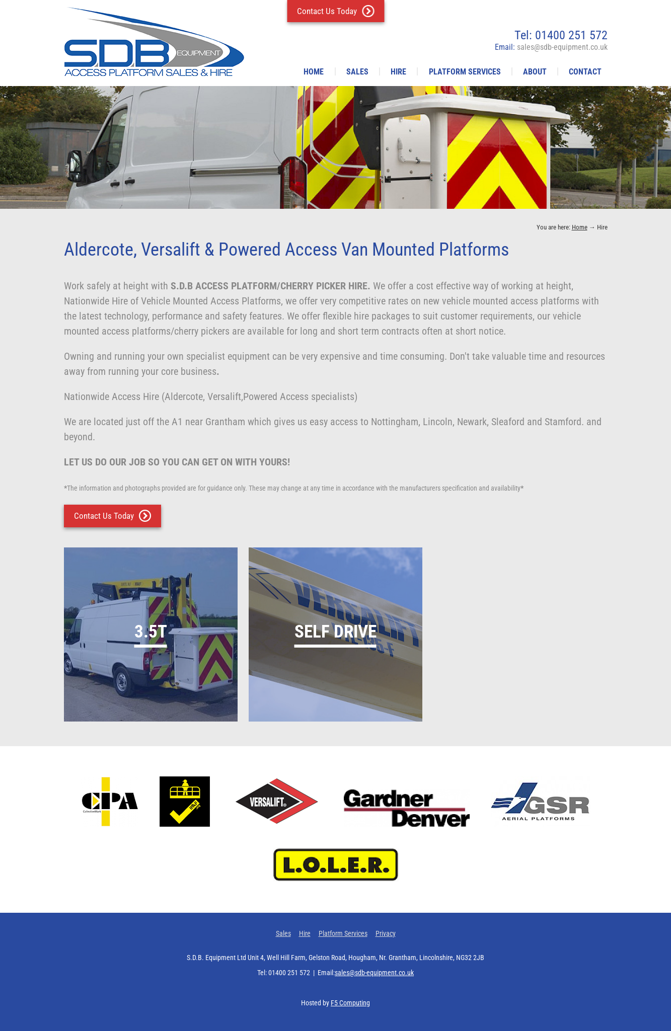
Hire (398, 71)
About (535, 71)
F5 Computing (350, 1003)
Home (314, 71)
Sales (357, 71)
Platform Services (465, 71)
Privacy (386, 933)
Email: (551, 47)
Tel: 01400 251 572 (561, 35)
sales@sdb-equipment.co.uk (374, 973)
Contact (585, 71)
